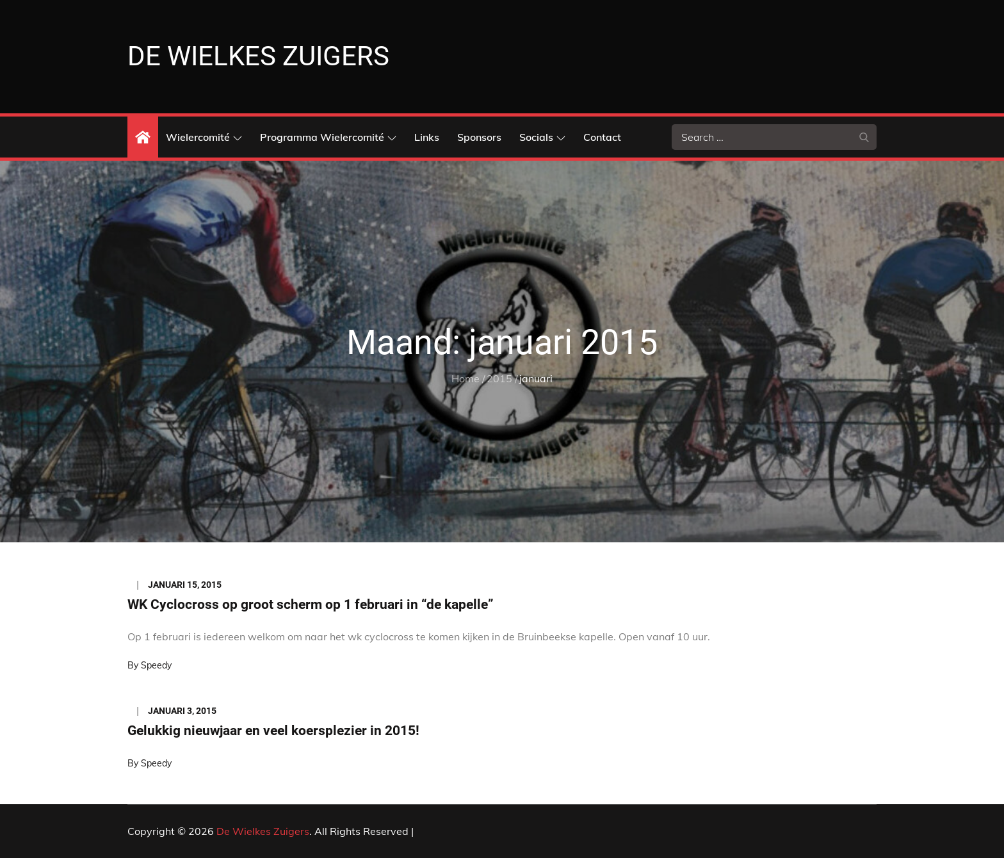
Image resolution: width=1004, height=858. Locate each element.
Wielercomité (204, 137)
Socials (542, 137)
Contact (602, 137)
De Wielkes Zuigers (258, 56)
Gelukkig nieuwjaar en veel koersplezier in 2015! (273, 730)
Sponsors (479, 137)
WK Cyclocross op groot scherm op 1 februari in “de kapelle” (310, 604)
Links (426, 137)
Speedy (156, 665)
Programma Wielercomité (328, 137)
